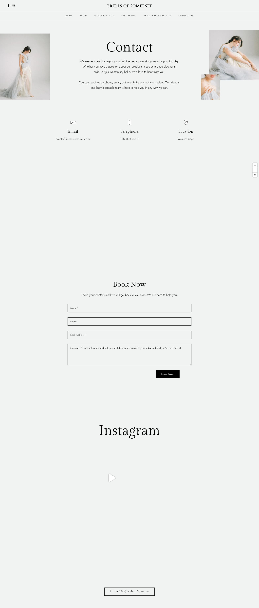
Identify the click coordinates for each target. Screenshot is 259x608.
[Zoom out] (255, 170)
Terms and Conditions (157, 15)
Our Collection (104, 15)
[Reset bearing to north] (255, 174)
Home (69, 15)
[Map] (129, 210)
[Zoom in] (255, 165)
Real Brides (128, 15)
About (83, 15)
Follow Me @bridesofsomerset (129, 526)
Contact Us (186, 15)
